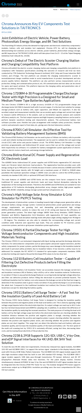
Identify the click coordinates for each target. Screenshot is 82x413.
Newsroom (64, 9)
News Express (75, 9)
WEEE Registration (41, 398)
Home (55, 9)
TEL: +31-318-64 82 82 (41, 393)
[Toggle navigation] (78, 4)
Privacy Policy (41, 395)
